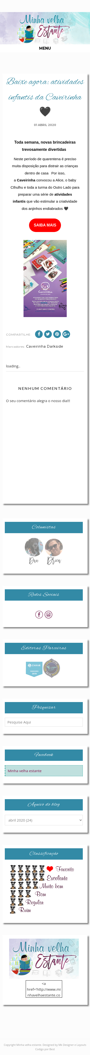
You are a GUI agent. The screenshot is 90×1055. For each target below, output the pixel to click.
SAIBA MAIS (45, 225)
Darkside (55, 346)
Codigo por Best (45, 1049)
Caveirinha (36, 346)
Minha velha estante (25, 770)
